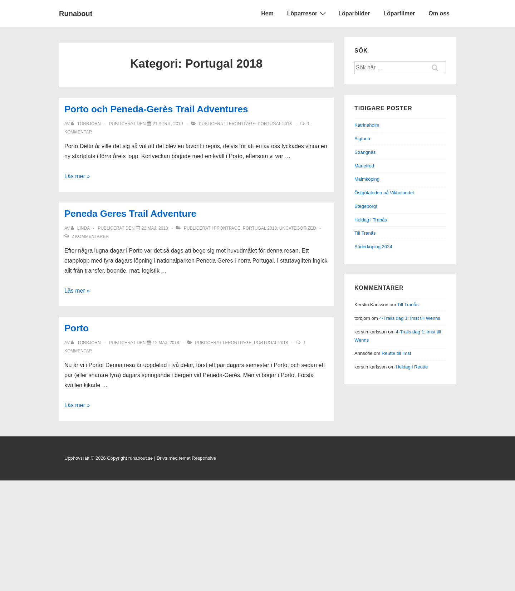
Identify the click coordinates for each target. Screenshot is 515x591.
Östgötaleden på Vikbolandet (384, 192)
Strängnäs (365, 152)
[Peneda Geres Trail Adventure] (155, 228)
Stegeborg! (365, 206)
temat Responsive (197, 458)
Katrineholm (366, 125)
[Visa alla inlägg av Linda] (80, 228)
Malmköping (366, 179)
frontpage (242, 123)
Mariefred (364, 165)
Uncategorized (297, 228)
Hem (267, 13)
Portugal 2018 (275, 123)
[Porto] (166, 342)
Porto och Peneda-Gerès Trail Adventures (156, 109)
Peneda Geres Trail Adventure (130, 213)
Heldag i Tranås (370, 220)
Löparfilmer (399, 13)
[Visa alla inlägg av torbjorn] (86, 123)
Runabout (75, 14)
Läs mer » (77, 176)
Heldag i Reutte (412, 367)
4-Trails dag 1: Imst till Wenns (409, 318)
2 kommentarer (90, 236)
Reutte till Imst (396, 353)
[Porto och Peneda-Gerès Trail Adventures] (168, 123)
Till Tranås (365, 233)
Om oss (439, 13)
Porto (76, 328)
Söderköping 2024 (373, 246)
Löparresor (307, 13)
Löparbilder (354, 13)
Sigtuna (362, 138)
